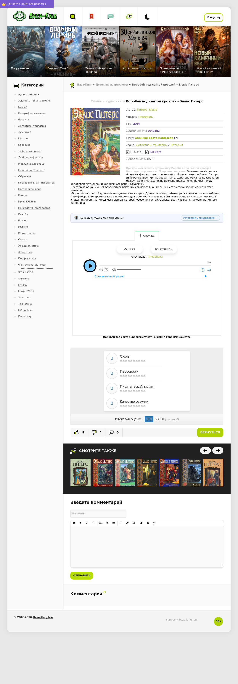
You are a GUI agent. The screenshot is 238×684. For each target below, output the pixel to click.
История (177, 145)
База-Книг (84, 85)
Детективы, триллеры (112, 85)
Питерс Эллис (147, 110)
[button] (74, 523)
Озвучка (148, 236)
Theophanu (145, 117)
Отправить (81, 576)
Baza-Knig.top (43, 617)
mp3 (129, 249)
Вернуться (210, 432)
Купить (163, 249)
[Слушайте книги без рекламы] (27, 4)
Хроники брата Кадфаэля (154, 138)
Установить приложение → (200, 218)
